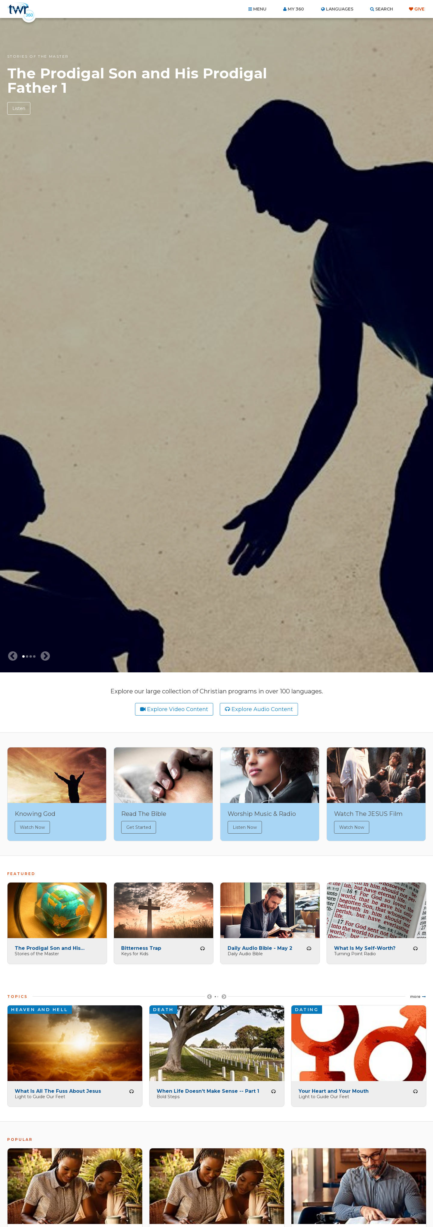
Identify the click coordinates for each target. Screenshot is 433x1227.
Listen (18, 108)
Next (223, 996)
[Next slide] (45, 656)
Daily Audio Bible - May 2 (260, 946)
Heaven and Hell (39, 1007)
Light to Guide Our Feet (40, 1094)
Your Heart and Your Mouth (334, 1089)
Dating (306, 1007)
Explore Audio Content (262, 709)
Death (163, 1007)
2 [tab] (27, 656)
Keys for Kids (134, 951)
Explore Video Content (177, 709)
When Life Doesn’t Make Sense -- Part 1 (208, 1089)
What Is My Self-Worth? (364, 946)
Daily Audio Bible (245, 951)
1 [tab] (23, 656)
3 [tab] (30, 656)
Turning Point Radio (355, 951)
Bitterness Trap (141, 946)
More (415, 994)
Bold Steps (168, 1094)
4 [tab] (34, 656)
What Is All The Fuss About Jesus (58, 1089)
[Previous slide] (12, 656)
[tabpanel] (216, 345)
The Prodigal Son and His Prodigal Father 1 (137, 80)
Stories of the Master (38, 56)
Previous (209, 996)
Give (419, 9)
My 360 (296, 9)
